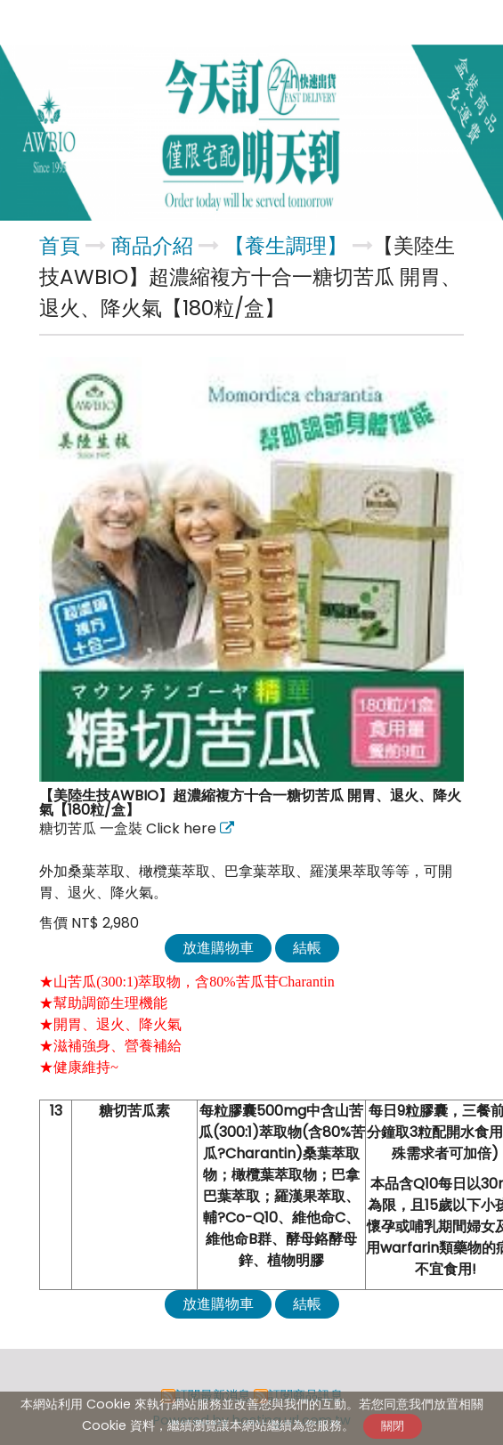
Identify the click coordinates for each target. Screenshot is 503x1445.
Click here (183, 828)
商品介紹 (155, 245)
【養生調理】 (285, 245)
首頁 (59, 245)
